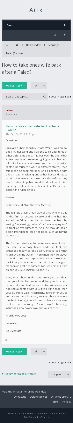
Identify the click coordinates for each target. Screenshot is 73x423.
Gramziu (44, 417)
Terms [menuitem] (55, 401)
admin (9, 110)
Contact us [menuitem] (20, 396)
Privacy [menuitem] (66, 401)
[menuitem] (65, 35)
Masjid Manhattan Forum (16, 391)
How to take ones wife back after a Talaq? (32, 128)
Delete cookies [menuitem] (38, 396)
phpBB (24, 413)
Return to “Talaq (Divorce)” (20, 374)
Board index (38, 391)
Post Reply (14, 85)
